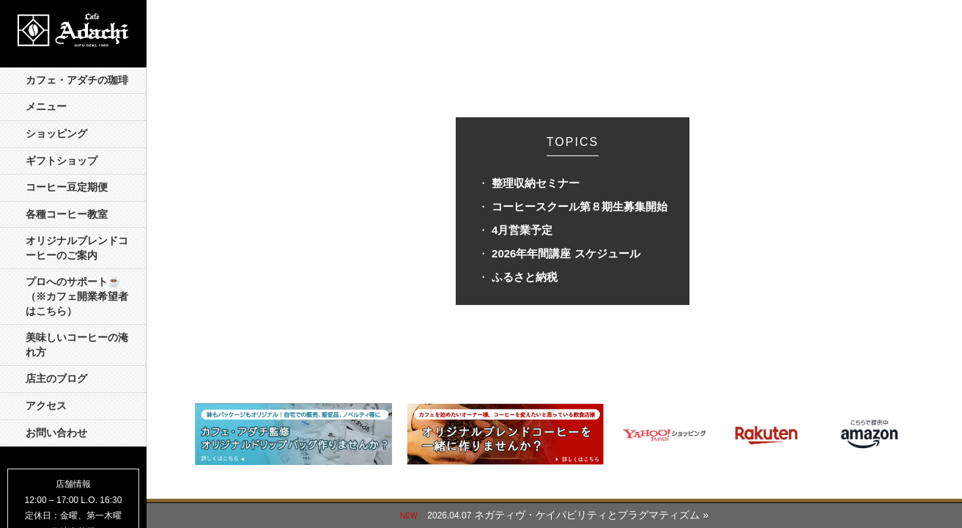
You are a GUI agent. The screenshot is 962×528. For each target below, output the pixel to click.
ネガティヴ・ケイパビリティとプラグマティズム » (591, 515)
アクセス (46, 405)
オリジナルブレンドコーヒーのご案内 (77, 248)
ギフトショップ (61, 160)
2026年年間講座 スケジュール (566, 253)
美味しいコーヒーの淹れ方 (77, 345)
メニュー (46, 106)
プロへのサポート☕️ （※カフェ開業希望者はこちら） (78, 296)
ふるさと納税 (525, 277)
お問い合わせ (56, 433)
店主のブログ (56, 378)
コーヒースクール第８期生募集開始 (579, 206)
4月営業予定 (522, 230)
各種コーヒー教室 (67, 214)
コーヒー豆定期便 (67, 187)
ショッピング (56, 133)
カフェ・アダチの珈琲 (77, 80)
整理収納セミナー (536, 183)
